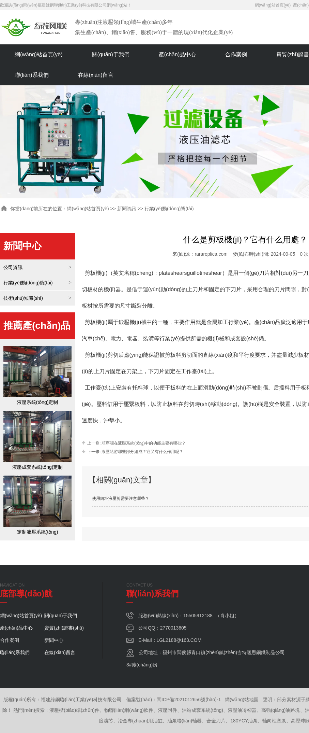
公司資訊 (12, 267)
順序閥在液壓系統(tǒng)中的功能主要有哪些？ (143, 443)
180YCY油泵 (244, 720)
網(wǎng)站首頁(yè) (273, 5)
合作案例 (236, 54)
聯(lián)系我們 (32, 75)
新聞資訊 (126, 208)
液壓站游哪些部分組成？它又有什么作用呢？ (142, 451)
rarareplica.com (211, 254)
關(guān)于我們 (110, 54)
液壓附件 (167, 710)
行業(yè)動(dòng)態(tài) (28, 282)
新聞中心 (53, 640)
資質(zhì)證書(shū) (64, 628)
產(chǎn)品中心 (177, 54)
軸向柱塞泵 (274, 720)
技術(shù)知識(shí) (23, 298)
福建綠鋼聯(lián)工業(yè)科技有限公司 (72, 5)
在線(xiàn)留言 (95, 75)
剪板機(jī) (96, 355)
